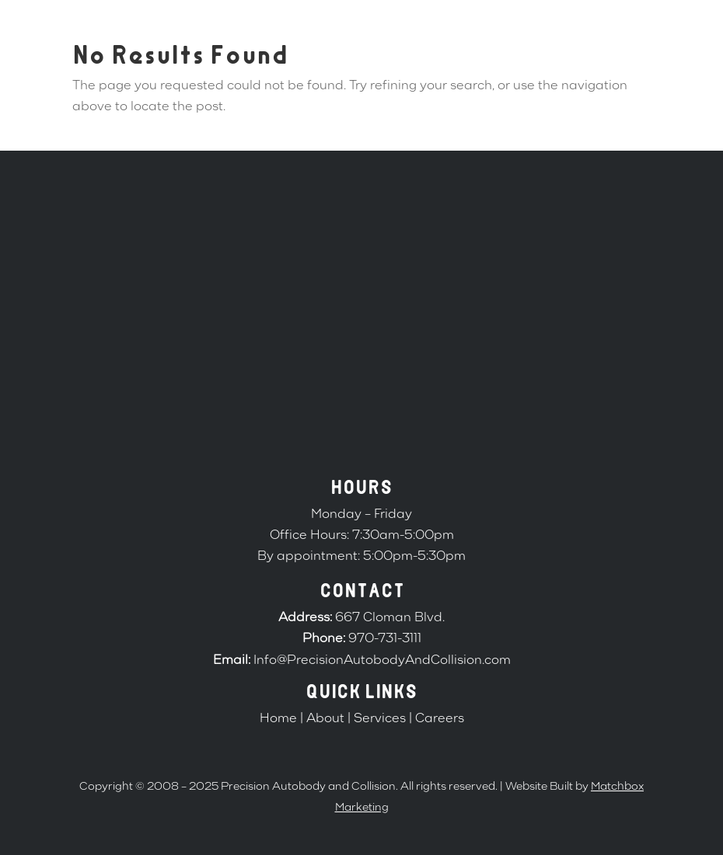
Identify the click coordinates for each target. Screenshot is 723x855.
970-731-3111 (384, 639)
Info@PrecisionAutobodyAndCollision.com (382, 661)
